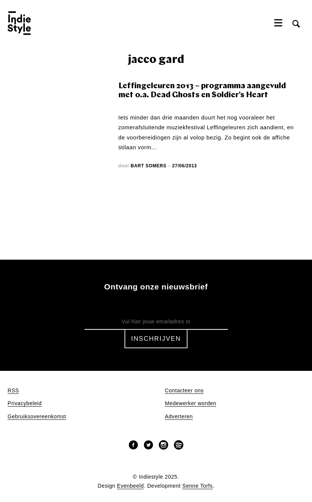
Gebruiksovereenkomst (37, 416)
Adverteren (179, 416)
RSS (13, 390)
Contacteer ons (184, 390)
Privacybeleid (25, 403)
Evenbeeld (130, 486)
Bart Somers (148, 165)
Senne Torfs (197, 486)
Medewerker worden (190, 403)
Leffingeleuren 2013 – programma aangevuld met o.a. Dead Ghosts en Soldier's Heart (202, 90)
